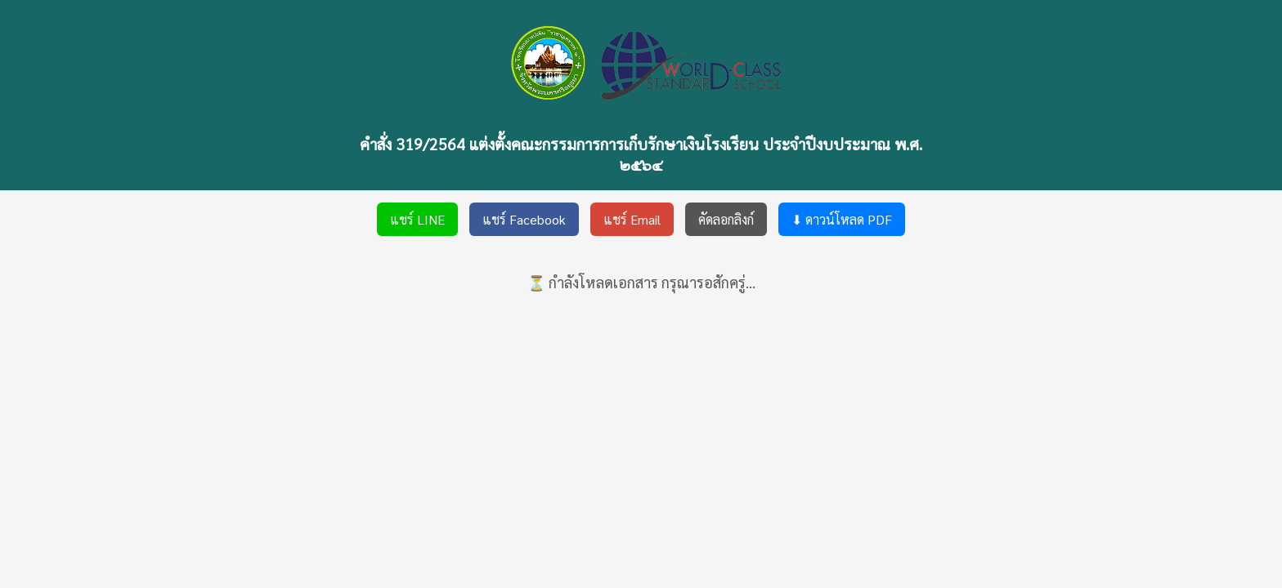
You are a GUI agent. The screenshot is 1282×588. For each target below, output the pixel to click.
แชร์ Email (632, 219)
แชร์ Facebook (524, 219)
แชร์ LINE (417, 219)
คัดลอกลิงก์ (726, 219)
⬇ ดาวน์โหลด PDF (841, 219)
